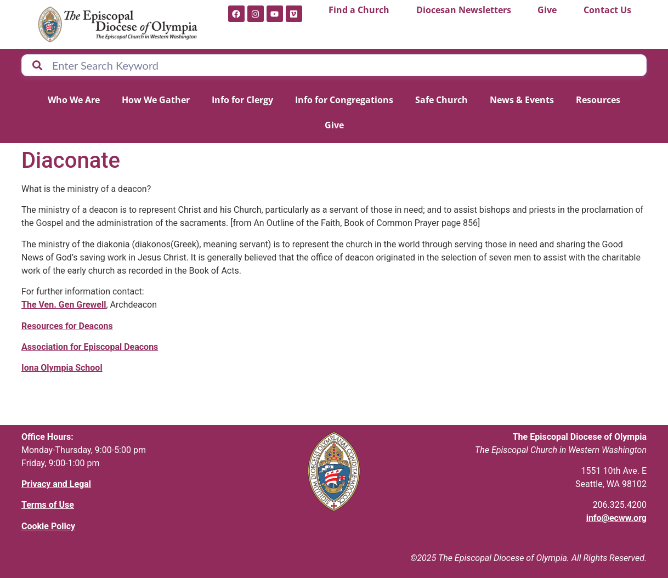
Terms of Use (47, 505)
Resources (598, 100)
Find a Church (359, 10)
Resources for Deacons (67, 326)
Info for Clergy (242, 100)
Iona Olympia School (62, 367)
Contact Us (607, 10)
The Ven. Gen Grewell (63, 304)
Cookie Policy (48, 526)
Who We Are (74, 100)
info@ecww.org (616, 518)
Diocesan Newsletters (463, 10)
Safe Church (441, 100)
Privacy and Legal (56, 484)
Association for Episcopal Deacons (89, 347)
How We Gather (156, 100)
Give (547, 10)
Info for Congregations (344, 100)
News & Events (522, 100)
